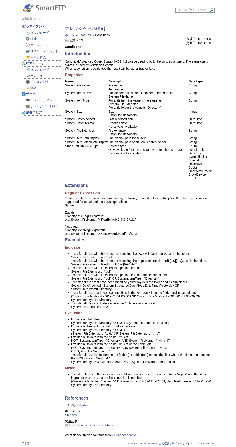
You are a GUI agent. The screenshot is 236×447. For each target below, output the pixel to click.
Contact (132, 443)
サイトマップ (180, 443)
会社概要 (164, 443)
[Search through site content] (192, 9)
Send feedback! (125, 435)
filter (68, 415)
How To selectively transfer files (91, 425)
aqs (74, 415)
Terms (142, 443)
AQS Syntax (79, 405)
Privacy (152, 443)
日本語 (26, 443)
